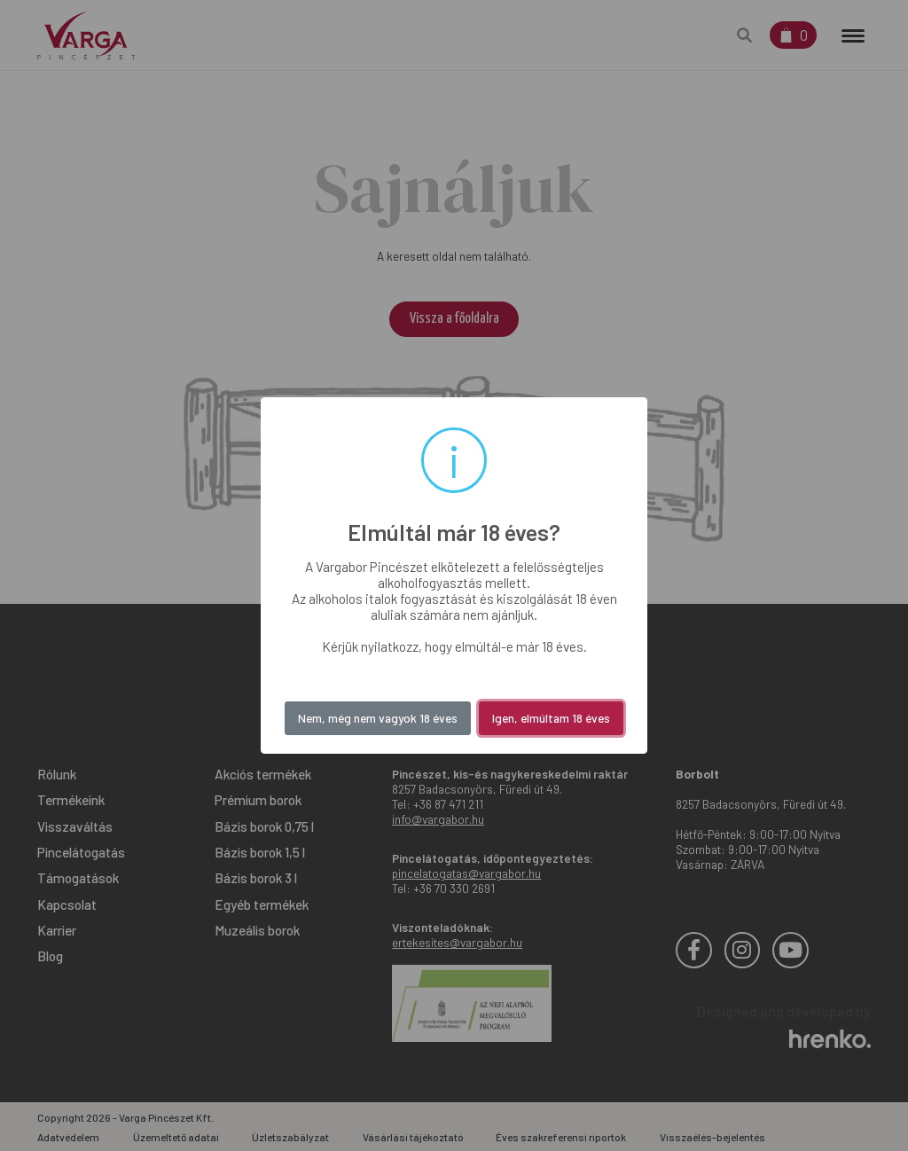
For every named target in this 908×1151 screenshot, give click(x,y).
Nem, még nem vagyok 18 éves (378, 717)
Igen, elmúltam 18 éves (551, 717)
